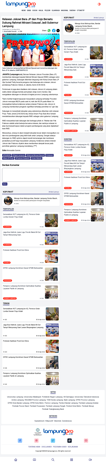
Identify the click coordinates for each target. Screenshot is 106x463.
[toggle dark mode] (99, 4)
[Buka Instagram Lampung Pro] (36, 440)
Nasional (64, 10)
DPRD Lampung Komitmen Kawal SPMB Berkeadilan (23, 268)
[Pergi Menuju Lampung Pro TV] (90, 460)
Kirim (5, 184)
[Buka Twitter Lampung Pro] (53, 440)
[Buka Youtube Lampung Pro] (86, 440)
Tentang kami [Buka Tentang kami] (34, 447)
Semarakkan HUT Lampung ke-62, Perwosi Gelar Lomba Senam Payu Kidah (21, 215)
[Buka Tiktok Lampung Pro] (69, 440)
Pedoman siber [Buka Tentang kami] (60, 447)
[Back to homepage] (20, 4)
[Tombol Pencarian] (53, 460)
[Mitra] (15, 397)
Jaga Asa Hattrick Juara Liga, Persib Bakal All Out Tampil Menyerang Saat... (21, 233)
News (24, 10)
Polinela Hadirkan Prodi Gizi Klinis (16, 250)
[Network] (39, 421)
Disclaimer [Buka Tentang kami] (47, 447)
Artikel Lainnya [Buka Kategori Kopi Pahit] (54, 192)
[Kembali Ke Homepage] (16, 460)
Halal (41, 10)
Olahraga (56, 10)
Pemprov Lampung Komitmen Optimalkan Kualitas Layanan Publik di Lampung (22, 287)
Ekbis (29, 10)
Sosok (34, 10)
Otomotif (80, 10)
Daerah (73, 10)
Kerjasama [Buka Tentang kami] (73, 447)
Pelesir (47, 10)
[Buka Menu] (72, 460)
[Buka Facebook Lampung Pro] (20, 440)
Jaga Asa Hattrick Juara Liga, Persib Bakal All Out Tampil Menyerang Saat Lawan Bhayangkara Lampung (23, 326)
